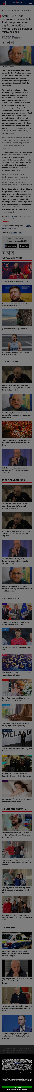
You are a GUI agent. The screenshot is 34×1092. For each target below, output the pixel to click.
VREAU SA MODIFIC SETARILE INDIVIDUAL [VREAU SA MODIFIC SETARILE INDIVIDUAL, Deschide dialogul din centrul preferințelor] (17, 1089)
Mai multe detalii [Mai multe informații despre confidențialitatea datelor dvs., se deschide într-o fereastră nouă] (18, 1063)
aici (16, 1069)
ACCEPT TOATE (17, 1087)
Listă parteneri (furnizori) (6, 1084)
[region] (17, 1073)
